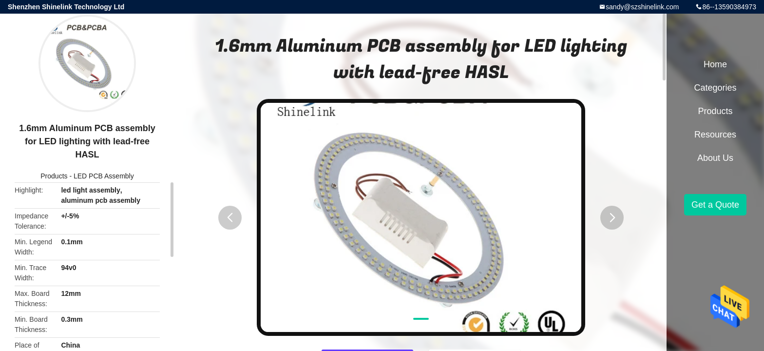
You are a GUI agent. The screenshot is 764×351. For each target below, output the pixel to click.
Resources (715, 134)
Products (53, 176)
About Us (715, 158)
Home (715, 64)
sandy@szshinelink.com (642, 7)
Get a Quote (715, 205)
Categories (715, 88)
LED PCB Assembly (104, 176)
